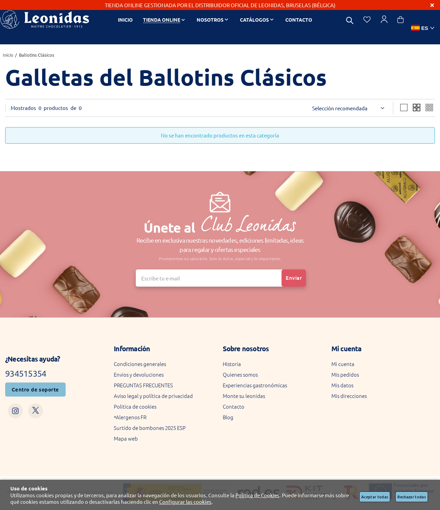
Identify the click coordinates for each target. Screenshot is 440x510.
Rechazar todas (411, 497)
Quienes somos (240, 374)
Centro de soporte (35, 389)
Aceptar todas (374, 497)
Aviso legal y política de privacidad (153, 395)
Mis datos (342, 385)
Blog (228, 417)
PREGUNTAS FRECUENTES (143, 385)
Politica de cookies (135, 406)
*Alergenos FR (130, 417)
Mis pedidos (345, 374)
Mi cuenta (342, 363)
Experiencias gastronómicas (255, 385)
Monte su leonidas (244, 395)
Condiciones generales (140, 363)
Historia (232, 363)
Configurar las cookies (185, 501)
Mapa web (126, 438)
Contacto (233, 406)
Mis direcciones (349, 395)
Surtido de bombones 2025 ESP (150, 427)
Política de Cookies (257, 495)
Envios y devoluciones (139, 374)
